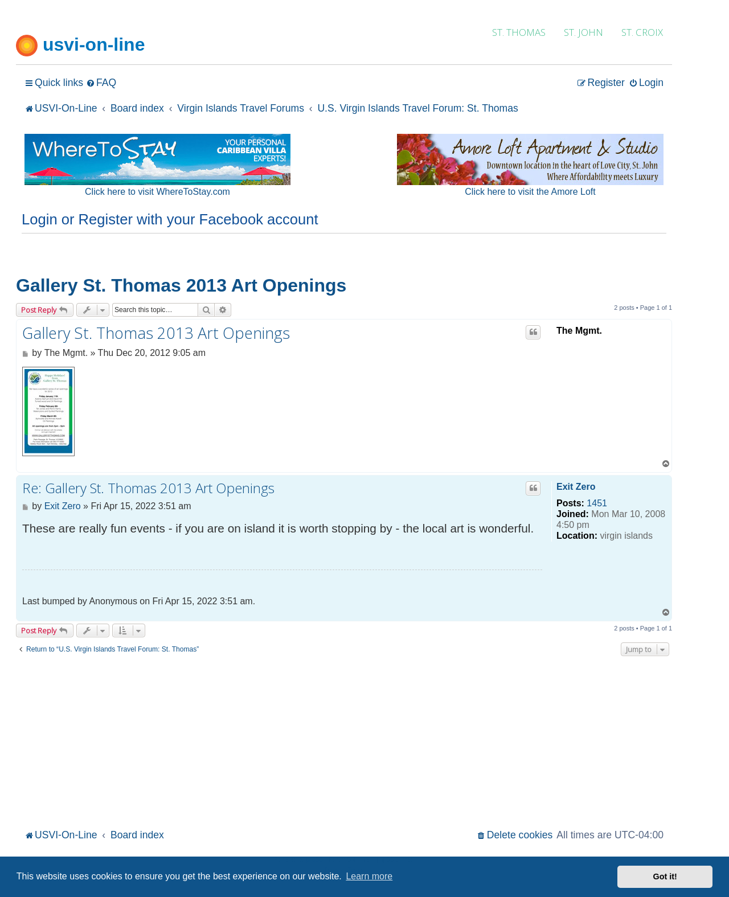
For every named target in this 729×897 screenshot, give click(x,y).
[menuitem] (101, 83)
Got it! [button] (665, 876)
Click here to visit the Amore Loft (530, 191)
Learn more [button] (369, 876)
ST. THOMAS (519, 32)
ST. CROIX (642, 32)
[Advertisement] (344, 741)
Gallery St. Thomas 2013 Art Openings (181, 285)
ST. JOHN (583, 32)
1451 (597, 503)
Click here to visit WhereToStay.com (157, 191)
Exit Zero (575, 486)
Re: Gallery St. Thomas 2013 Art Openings (148, 488)
